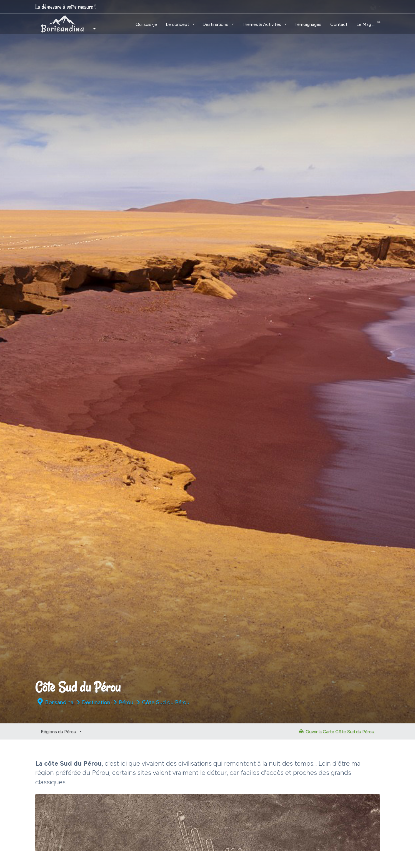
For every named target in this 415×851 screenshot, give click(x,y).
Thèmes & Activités (262, 24)
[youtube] (360, 6)
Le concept (178, 24)
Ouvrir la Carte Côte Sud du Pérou (336, 731)
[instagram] (303, 6)
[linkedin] (345, 6)
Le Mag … (368, 23)
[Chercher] (287, 7)
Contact (339, 24)
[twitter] (331, 6)
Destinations (215, 24)
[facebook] (317, 6)
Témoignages (307, 24)
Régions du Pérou (59, 731)
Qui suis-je (146, 24)
